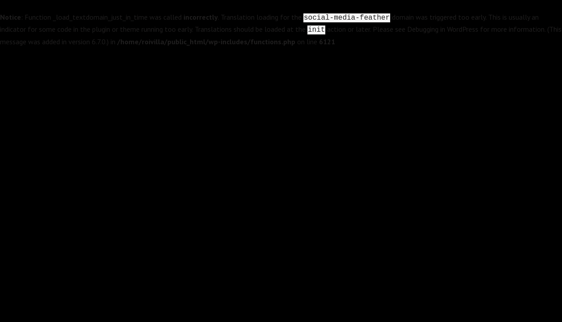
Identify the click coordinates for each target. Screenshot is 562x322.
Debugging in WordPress (442, 29)
